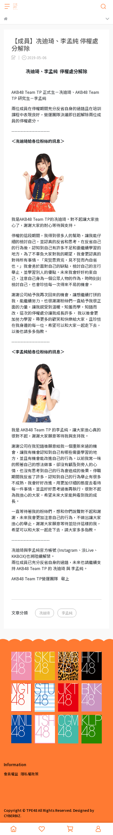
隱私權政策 (29, 773)
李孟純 (67, 612)
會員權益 (11, 773)
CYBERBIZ (12, 815)
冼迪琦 (44, 612)
